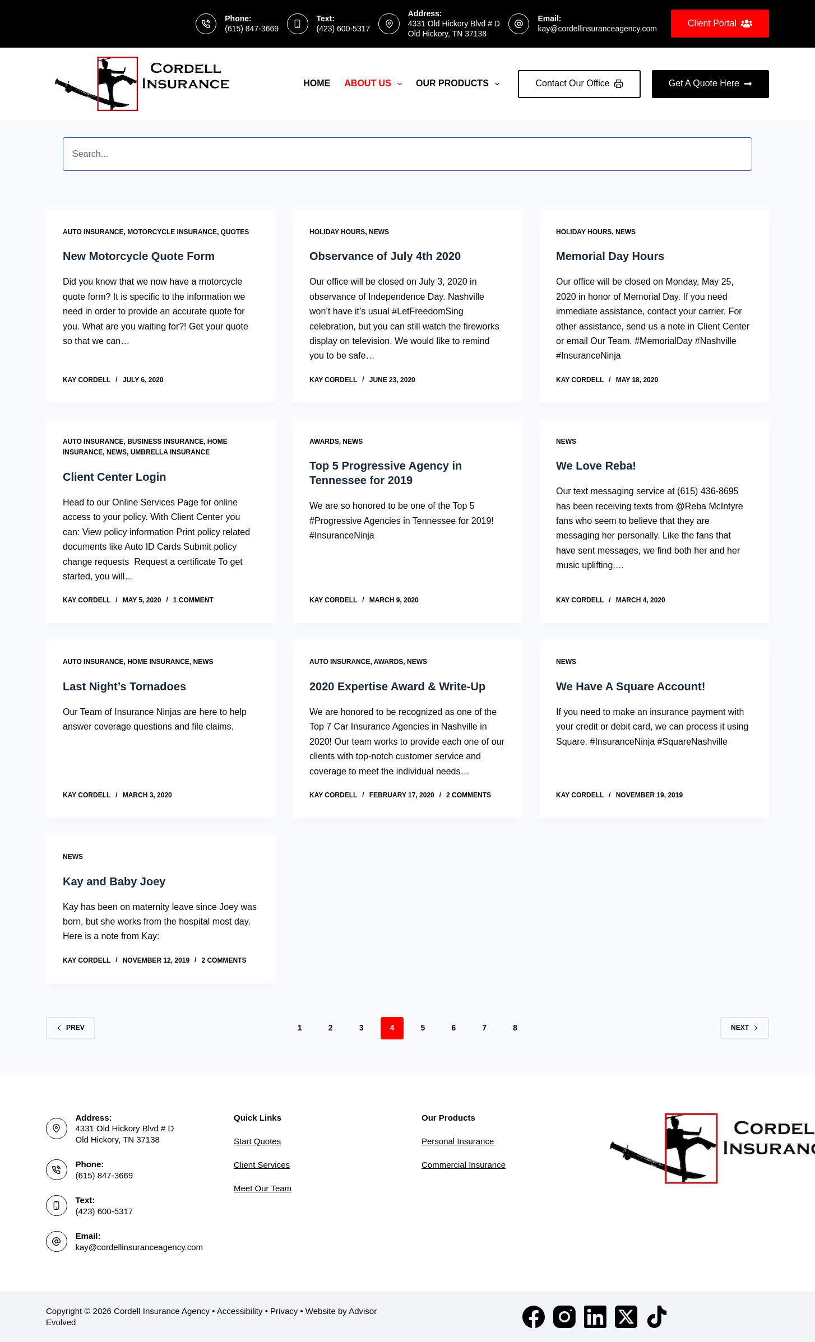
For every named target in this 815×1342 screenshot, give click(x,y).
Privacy (284, 1311)
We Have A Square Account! (630, 686)
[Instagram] (564, 1317)
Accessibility (240, 1311)
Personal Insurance (458, 1141)
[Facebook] (533, 1317)
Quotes (235, 232)
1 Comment (193, 600)
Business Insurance (165, 441)
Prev (71, 1028)
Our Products (460, 84)
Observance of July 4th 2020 (385, 256)
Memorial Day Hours (610, 256)
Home (316, 83)
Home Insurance (158, 662)
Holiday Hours (337, 232)
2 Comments (468, 795)
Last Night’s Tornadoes (124, 686)
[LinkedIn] (595, 1317)
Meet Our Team (262, 1188)
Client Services (262, 1164)
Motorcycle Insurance (172, 232)
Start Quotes (257, 1141)
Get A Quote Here (710, 83)
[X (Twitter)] (626, 1317)
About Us (375, 84)
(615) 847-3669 (252, 28)
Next (744, 1028)
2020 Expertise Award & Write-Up (397, 686)
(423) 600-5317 (344, 28)
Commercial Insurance (464, 1164)
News (379, 232)
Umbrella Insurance (170, 452)
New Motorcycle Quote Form (139, 256)
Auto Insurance (93, 232)
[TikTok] (657, 1317)
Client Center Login (114, 477)
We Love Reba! (596, 465)
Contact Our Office (579, 83)
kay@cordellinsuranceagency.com (597, 28)
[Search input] (407, 154)
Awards (324, 441)
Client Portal (720, 23)
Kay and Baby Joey (114, 881)
